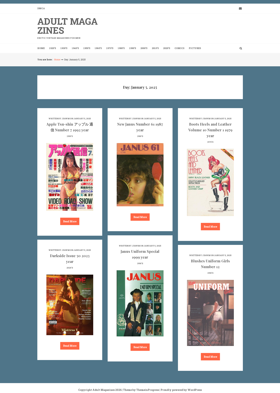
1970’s (109, 48)
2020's (70, 268)
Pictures (195, 48)
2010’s (155, 48)
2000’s (143, 48)
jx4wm (66, 118)
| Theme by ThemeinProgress (140, 390)
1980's (140, 136)
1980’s (121, 48)
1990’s (132, 48)
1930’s (63, 48)
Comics (179, 48)
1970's (210, 142)
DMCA (41, 8)
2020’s (166, 48)
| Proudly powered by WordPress (181, 390)
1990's (70, 136)
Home (41, 48)
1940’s (75, 48)
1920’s (52, 48)
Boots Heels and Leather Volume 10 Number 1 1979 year (210, 130)
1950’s (86, 48)
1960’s (98, 48)
